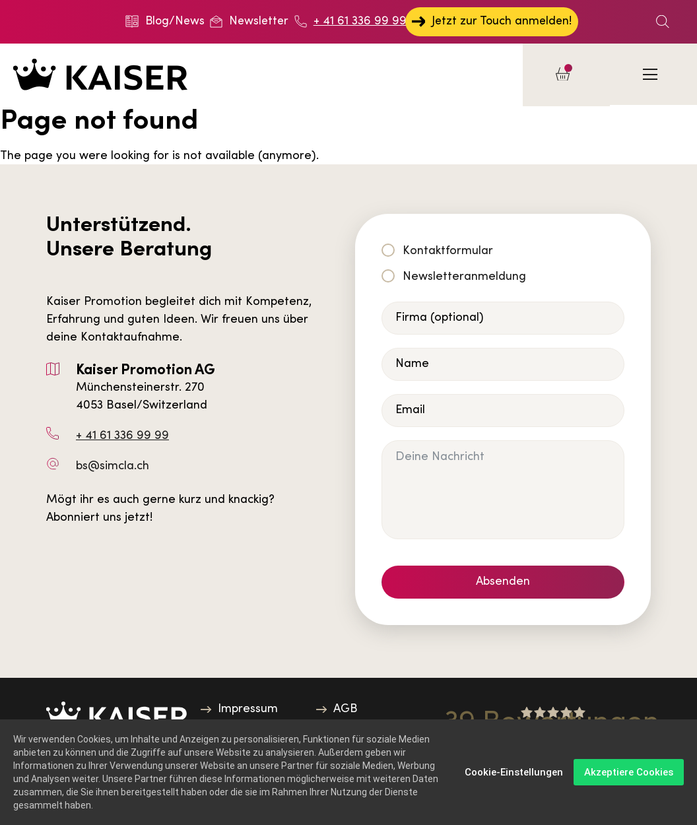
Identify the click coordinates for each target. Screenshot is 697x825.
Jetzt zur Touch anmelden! (491, 21)
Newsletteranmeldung (464, 276)
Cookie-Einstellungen (514, 772)
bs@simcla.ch (112, 467)
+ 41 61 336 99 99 (350, 21)
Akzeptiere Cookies (628, 772)
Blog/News (165, 21)
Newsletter (250, 21)
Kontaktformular (448, 251)
